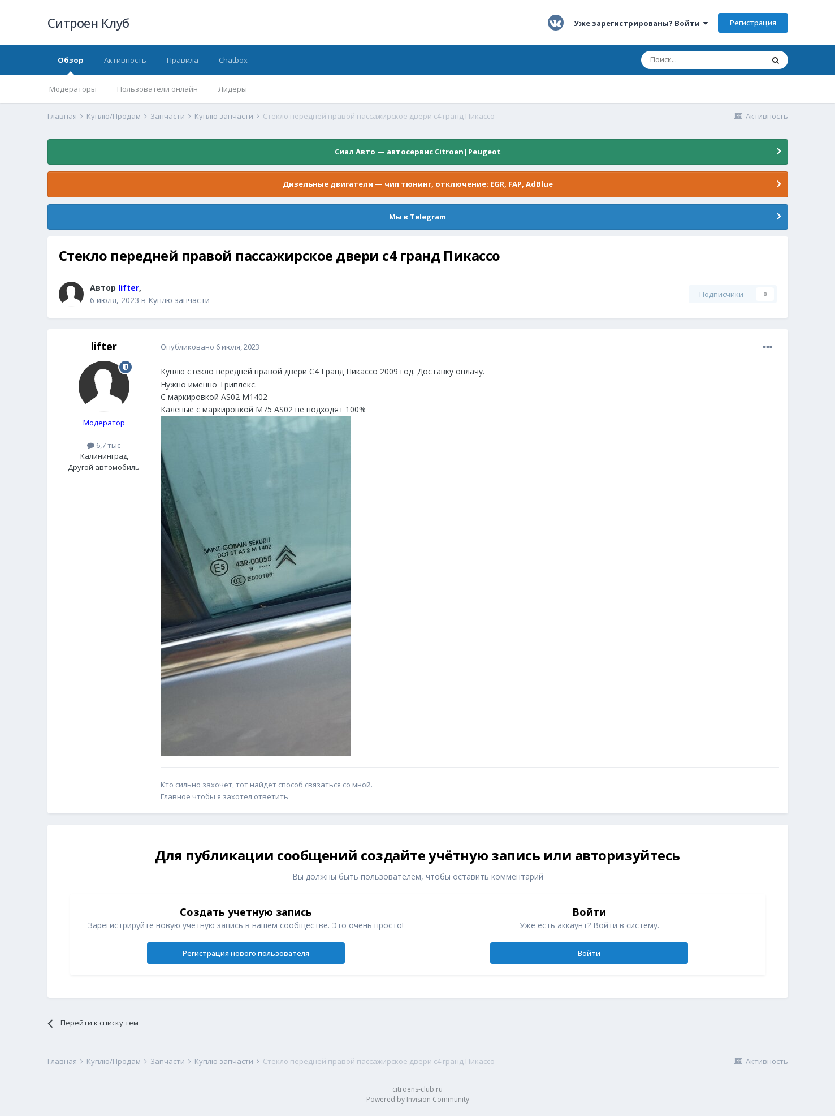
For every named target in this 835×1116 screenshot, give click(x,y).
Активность (125, 60)
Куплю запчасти (179, 300)
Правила (182, 60)
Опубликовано (210, 347)
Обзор (71, 65)
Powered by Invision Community (417, 1099)
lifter (104, 346)
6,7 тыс (103, 445)
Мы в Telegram (417, 217)
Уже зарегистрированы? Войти (641, 23)
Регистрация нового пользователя (246, 953)
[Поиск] (702, 60)
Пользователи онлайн (157, 89)
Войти (589, 953)
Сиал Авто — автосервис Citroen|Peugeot (418, 151)
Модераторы (73, 89)
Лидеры (232, 89)
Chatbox (233, 60)
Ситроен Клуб (88, 22)
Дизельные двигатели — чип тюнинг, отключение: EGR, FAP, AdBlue (418, 184)
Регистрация (753, 23)
